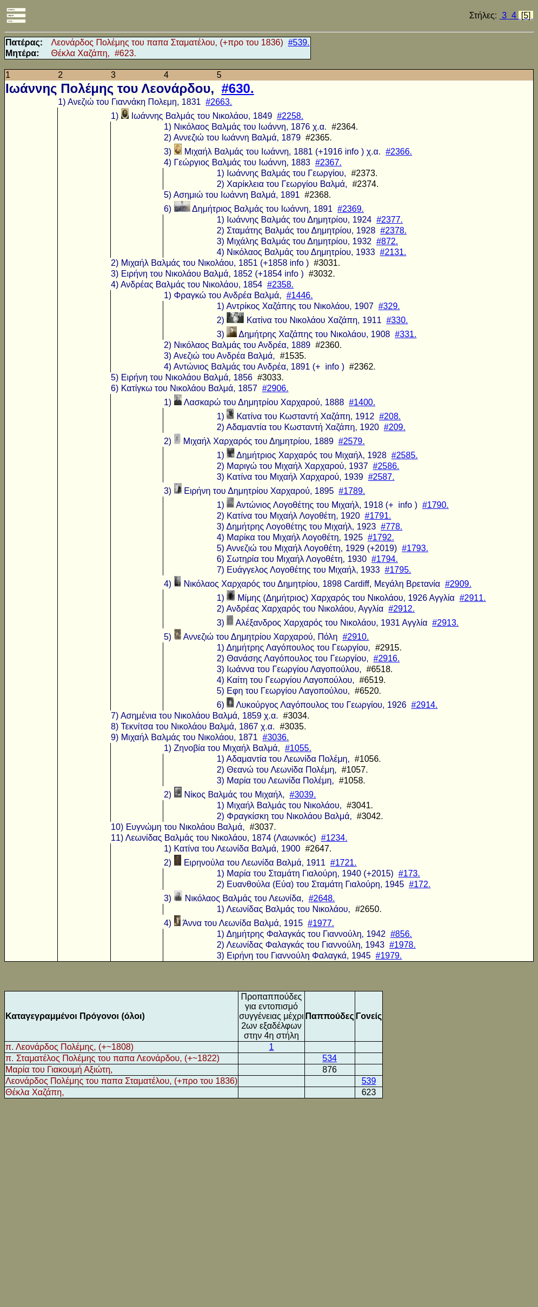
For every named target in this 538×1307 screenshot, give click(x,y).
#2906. (275, 388)
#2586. (386, 466)
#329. (389, 306)
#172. (419, 884)
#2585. (404, 455)
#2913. (445, 622)
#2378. (393, 230)
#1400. (362, 402)
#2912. (401, 608)
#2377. (389, 219)
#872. (387, 241)
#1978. (402, 944)
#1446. (300, 295)
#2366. (399, 151)
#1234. (334, 837)
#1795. (398, 569)
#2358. (280, 284)
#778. (391, 526)
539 (369, 1080)
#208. (390, 416)
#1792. (381, 537)
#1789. (351, 490)
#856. (401, 934)
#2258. (290, 115)
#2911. (473, 597)
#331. (405, 334)
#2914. (424, 704)
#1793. (415, 548)
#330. (397, 320)
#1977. (321, 923)
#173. (409, 873)
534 (329, 1058)
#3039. (303, 794)
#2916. (387, 658)
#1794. (384, 559)
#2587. (381, 476)
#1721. (343, 862)
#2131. (393, 252)
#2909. (458, 583)
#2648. (322, 898)
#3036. (276, 737)
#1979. (389, 955)
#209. (395, 427)
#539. (299, 42)
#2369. (350, 208)
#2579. (351, 441)
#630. (238, 88)
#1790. (435, 505)
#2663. (218, 101)
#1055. (298, 748)
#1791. (378, 515)
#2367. (328, 162)
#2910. (355, 636)
